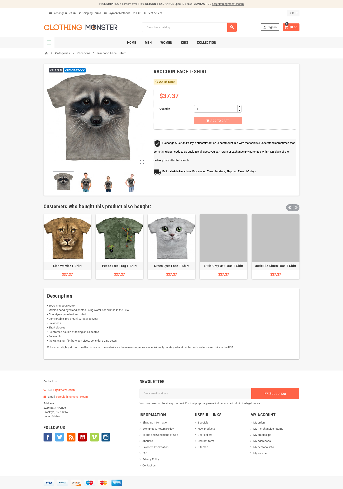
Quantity (164, 108)
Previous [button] (289, 206)
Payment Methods (117, 13)
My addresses (262, 441)
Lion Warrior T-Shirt (67, 266)
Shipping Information (155, 422)
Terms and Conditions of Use (160, 434)
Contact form (206, 441)
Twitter (59, 437)
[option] (67, 246)
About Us (148, 441)
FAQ (137, 13)
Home (131, 42)
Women (166, 42)
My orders (259, 422)
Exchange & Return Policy (158, 428)
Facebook (48, 437)
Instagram (106, 437)
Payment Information (155, 447)
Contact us (149, 465)
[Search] (189, 27)
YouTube (82, 437)
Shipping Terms (89, 13)
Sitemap (203, 447)
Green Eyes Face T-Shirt (171, 266)
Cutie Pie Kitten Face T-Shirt (275, 266)
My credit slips (262, 434)
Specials (203, 422)
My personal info (263, 447)
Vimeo (94, 437)
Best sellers (153, 13)
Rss (71, 437)
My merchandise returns (268, 428)
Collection (206, 42)
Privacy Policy (150, 459)
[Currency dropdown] (293, 13)
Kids (184, 42)
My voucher (260, 453)
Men (148, 42)
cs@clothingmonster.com (228, 3)
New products (206, 428)
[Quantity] (216, 109)
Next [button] (296, 206)
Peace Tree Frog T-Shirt (119, 266)
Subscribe (275, 393)
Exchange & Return (62, 13)
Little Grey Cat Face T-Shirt (223, 266)
